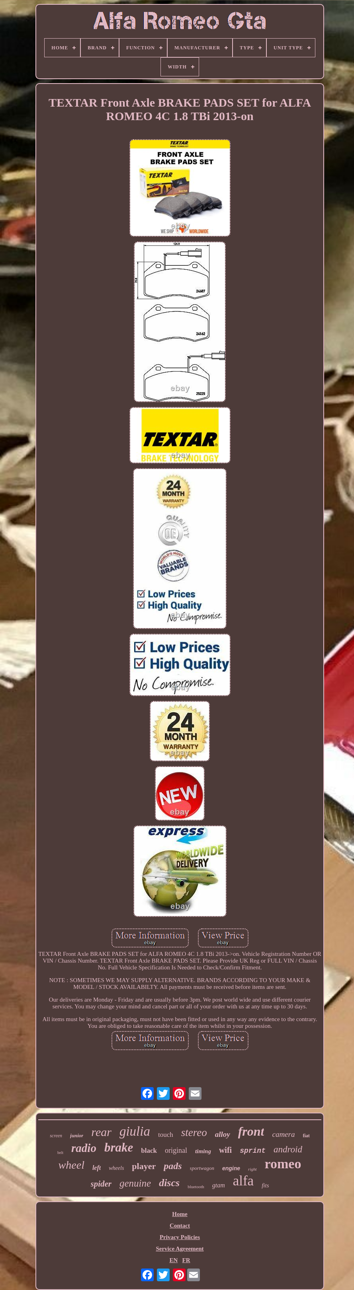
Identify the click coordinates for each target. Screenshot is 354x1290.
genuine (135, 1183)
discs (169, 1183)
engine (231, 1168)
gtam (218, 1185)
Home (179, 1214)
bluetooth (196, 1186)
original (176, 1150)
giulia (134, 1131)
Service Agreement (179, 1248)
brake (118, 1147)
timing (203, 1151)
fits (265, 1185)
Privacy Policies (180, 1237)
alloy (222, 1134)
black (149, 1150)
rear (101, 1131)
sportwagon (202, 1168)
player (144, 1166)
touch (165, 1134)
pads (173, 1166)
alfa (243, 1181)
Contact (180, 1225)
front (251, 1131)
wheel (71, 1165)
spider (101, 1184)
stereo (194, 1132)
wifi (225, 1150)
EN (173, 1260)
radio (83, 1148)
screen (56, 1135)
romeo (283, 1163)
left (96, 1167)
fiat (306, 1135)
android (288, 1149)
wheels (116, 1168)
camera (283, 1134)
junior (76, 1135)
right (252, 1169)
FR (186, 1260)
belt (60, 1152)
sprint (253, 1151)
